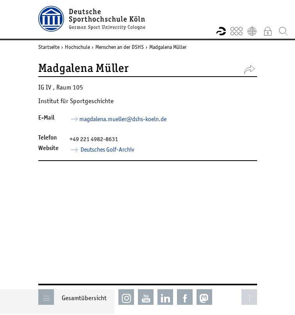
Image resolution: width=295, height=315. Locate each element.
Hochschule (77, 47)
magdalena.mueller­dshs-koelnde (122, 118)
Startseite (48, 47)
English (252, 31)
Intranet (267, 31)
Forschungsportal (221, 31)
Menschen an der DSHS (119, 47)
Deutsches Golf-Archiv (106, 149)
